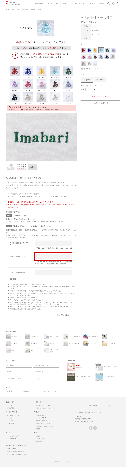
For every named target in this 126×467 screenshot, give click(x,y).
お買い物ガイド (79, 3)
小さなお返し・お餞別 (14, 378)
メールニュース (12, 420)
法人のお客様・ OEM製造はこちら (17, 454)
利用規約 (39, 436)
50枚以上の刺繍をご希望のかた (16, 451)
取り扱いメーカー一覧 (14, 415)
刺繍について (66, 3)
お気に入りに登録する (101, 103)
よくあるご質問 (12, 439)
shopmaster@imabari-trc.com (84, 421)
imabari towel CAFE (42, 418)
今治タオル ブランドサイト (43, 405)
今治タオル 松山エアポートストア (45, 423)
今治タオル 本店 (41, 415)
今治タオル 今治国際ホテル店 (44, 426)
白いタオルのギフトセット (43, 365)
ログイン (92, 3)
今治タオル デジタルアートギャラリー (46, 408)
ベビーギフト (11, 371)
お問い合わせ (93, 405)
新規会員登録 (11, 408)
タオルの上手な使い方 (14, 436)
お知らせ (10, 418)
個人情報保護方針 (41, 439)
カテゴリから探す (53, 3)
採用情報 (39, 429)
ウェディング (39, 371)
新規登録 (101, 3)
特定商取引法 (40, 441)
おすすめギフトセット (14, 365)
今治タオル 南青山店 (42, 420)
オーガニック (39, 378)
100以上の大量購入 (13, 448)
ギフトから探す (38, 3)
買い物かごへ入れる (100, 96)
